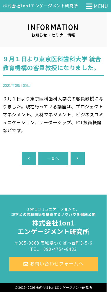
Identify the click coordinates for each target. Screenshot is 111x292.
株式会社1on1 (53, 221)
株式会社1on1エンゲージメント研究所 (40, 6)
